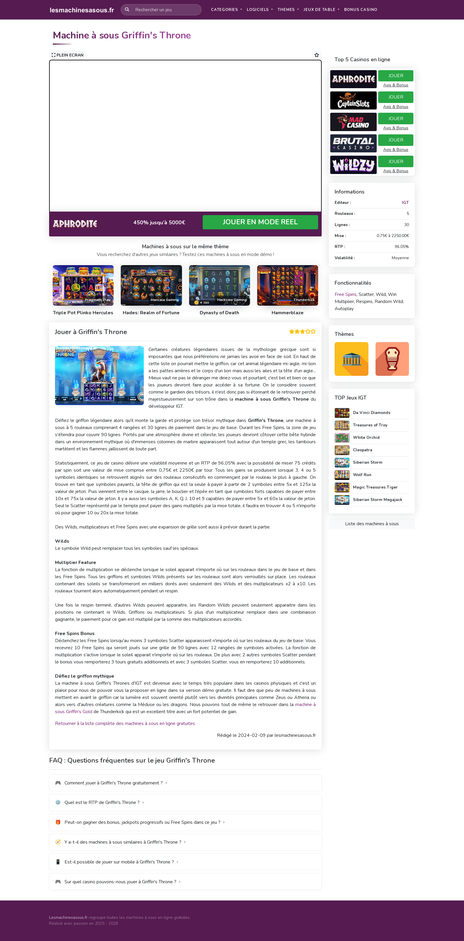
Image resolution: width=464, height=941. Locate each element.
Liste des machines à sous (372, 524)
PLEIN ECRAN (67, 55)
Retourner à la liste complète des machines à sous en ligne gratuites (125, 723)
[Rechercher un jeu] (161, 9)
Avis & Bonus (395, 85)
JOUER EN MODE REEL (260, 222)
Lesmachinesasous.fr (68, 917)
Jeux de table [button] (320, 9)
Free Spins (346, 294)
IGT (405, 202)
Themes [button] (287, 9)
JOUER (396, 75)
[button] (361, 10)
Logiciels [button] (258, 9)
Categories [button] (225, 9)
